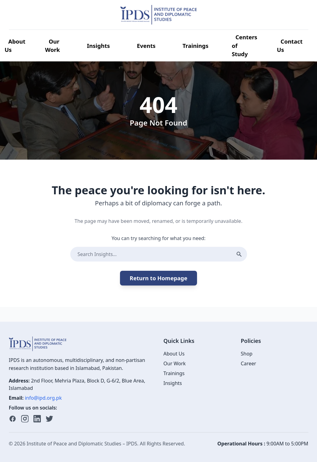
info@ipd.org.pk (43, 397)
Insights (98, 45)
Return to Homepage (158, 278)
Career (248, 363)
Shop (247, 353)
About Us (15, 45)
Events (146, 45)
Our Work (52, 45)
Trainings (195, 45)
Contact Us (290, 45)
